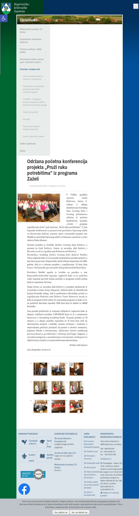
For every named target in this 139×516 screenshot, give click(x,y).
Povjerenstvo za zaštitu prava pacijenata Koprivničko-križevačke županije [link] (33, 89)
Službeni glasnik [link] (49, 456)
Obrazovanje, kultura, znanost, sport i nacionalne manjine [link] (32, 61)
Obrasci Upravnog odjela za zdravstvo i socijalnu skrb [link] (33, 77)
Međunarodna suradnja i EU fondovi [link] (31, 31)
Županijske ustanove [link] (31, 442)
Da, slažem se (60, 512)
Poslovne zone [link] (92, 452)
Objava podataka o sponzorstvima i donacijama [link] (93, 475)
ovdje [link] (94, 507)
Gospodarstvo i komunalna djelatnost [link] (30, 41)
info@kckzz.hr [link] (106, 459)
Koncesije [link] (26, 119)
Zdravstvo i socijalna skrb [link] (30, 69)
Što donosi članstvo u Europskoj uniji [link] (62, 440)
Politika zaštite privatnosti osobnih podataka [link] (91, 485)
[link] (4, 18)
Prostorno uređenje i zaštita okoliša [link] (31, 51)
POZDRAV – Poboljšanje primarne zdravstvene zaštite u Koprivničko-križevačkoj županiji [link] (35, 102)
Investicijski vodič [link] (93, 463)
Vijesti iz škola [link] (49, 443)
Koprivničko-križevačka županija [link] (15, 9)
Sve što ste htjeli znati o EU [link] (65, 453)
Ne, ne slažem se (79, 512)
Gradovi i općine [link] (31, 457)
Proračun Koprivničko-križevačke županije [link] (91, 444)
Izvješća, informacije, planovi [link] (33, 136)
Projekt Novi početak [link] (30, 112)
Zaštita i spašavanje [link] (28, 143)
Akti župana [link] (91, 468)
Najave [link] (23, 150)
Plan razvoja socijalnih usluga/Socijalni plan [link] (31, 128)
